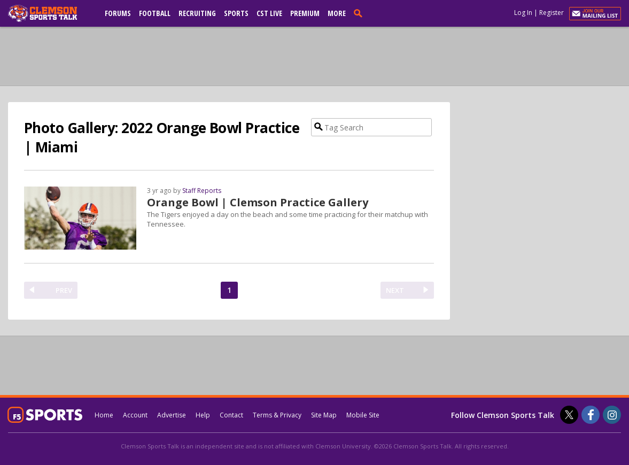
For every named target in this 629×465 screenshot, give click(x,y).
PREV (64, 290)
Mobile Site (362, 415)
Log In (523, 12)
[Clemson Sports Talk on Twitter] (569, 415)
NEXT (395, 290)
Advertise (171, 415)
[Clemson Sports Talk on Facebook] (590, 415)
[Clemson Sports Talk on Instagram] (612, 415)
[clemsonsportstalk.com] (50, 13)
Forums (118, 13)
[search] (360, 12)
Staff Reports (201, 190)
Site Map (324, 415)
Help (203, 415)
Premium (305, 13)
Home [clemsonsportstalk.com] (104, 415)
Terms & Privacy (277, 415)
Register (551, 12)
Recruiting (197, 13)
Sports (236, 13)
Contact (231, 415)
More (337, 13)
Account (135, 415)
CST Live (269, 13)
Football (154, 13)
